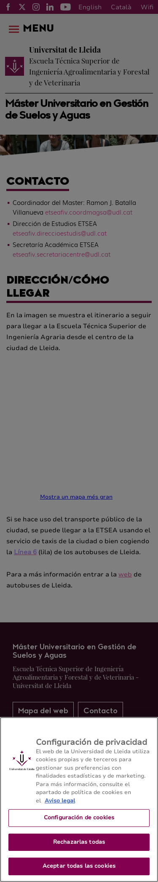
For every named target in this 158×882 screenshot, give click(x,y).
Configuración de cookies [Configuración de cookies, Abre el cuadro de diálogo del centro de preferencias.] (79, 817)
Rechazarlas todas (79, 842)
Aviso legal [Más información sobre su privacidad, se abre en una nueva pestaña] (60, 801)
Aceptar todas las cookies (79, 866)
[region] (79, 799)
